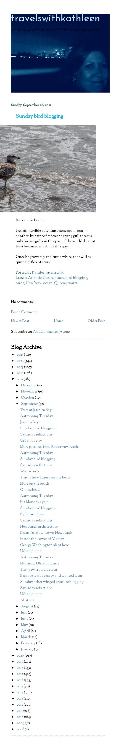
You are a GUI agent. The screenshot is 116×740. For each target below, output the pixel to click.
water (72, 283)
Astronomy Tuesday (36, 416)
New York (34, 283)
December (29, 385)
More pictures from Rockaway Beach (49, 447)
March (26, 637)
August (27, 606)
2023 (20, 367)
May (25, 625)
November (29, 391)
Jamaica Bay (29, 422)
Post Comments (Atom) (51, 332)
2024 (20, 361)
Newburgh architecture (39, 526)
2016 (20, 680)
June (25, 619)
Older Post (96, 321)
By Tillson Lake (32, 514)
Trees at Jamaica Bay (36, 410)
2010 (20, 717)
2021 (20, 379)
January (27, 649)
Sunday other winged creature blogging (52, 582)
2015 (20, 686)
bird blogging (76, 278)
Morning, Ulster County (39, 563)
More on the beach (34, 483)
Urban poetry (31, 440)
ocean (48, 283)
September (30, 404)
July (24, 612)
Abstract (27, 600)
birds (20, 283)
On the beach (31, 490)
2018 (20, 668)
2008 (21, 729)
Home (58, 321)
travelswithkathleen (55, 19)
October (28, 397)
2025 (20, 354)
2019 (20, 661)
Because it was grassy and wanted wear (51, 576)
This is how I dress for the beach (45, 477)
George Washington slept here (44, 545)
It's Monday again (34, 502)
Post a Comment (24, 312)
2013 (20, 698)
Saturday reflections (36, 434)
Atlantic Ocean (40, 278)
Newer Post (20, 321)
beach (59, 278)
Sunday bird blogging (37, 428)
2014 (20, 692)
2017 (20, 674)
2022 (20, 373)
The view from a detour (38, 569)
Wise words (29, 471)
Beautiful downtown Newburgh (46, 533)
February (28, 643)
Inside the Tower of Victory (42, 539)
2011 (20, 711)
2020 (21, 655)
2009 (21, 723)
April (26, 631)
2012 (20, 704)
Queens (60, 283)
